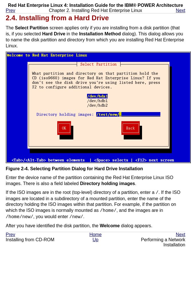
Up (95, 239)
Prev (10, 10)
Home (95, 234)
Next (180, 10)
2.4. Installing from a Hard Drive (57, 18)
